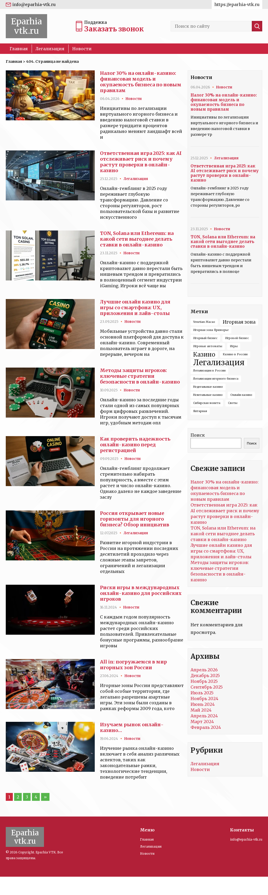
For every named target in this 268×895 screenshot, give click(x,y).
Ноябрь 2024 (204, 698)
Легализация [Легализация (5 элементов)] (218, 362)
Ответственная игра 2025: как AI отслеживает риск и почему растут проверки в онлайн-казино (141, 161)
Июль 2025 (202, 692)
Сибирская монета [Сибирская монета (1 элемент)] (206, 403)
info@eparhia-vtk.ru (34, 4)
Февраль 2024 (206, 727)
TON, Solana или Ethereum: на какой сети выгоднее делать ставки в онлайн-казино (137, 239)
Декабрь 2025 (205, 675)
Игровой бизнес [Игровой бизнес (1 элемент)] (237, 338)
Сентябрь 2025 (207, 687)
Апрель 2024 (204, 715)
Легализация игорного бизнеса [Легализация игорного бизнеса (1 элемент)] (215, 378)
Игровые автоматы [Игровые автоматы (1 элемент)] (207, 346)
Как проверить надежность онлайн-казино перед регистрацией (135, 444)
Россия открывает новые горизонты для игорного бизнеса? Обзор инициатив (134, 519)
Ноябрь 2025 (204, 681)
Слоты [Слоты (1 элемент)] (232, 403)
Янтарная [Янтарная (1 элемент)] (200, 411)
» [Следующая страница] (45, 797)
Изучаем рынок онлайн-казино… (132, 727)
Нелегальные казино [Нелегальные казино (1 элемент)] (208, 395)
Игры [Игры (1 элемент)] (234, 346)
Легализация (50, 48)
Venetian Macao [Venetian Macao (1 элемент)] (204, 322)
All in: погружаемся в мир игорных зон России (133, 665)
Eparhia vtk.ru (26, 26)
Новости (82, 48)
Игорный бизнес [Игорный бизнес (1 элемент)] (205, 338)
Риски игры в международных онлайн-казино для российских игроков (141, 593)
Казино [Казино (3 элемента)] (204, 354)
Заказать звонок (114, 29)
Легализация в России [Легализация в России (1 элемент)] (209, 370)
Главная (19, 48)
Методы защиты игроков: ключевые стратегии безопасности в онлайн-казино (140, 376)
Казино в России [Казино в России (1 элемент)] (235, 354)
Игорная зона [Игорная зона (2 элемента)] (239, 322)
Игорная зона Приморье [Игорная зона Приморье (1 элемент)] (211, 330)
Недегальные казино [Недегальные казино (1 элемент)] (208, 387)
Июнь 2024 (203, 704)
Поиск (198, 435)
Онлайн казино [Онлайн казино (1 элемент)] (241, 395)
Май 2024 (201, 710)
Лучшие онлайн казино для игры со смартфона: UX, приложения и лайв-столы (135, 307)
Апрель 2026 (204, 669)
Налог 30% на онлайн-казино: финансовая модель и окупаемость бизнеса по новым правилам (140, 81)
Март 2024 (202, 721)
